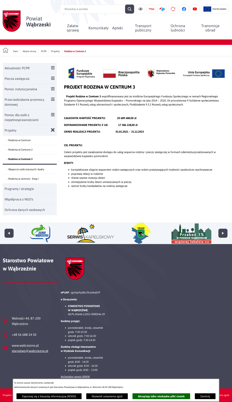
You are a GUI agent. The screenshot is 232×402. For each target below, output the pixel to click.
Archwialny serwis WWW (75, 376)
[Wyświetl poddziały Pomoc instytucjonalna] (53, 89)
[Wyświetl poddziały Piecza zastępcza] (53, 78)
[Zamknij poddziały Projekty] (53, 130)
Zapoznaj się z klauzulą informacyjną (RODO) (49, 396)
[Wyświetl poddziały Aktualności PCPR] (53, 68)
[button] (146, 80)
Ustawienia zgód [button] (219, 395)
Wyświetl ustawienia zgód (107, 396)
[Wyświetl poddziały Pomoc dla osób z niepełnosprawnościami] (53, 115)
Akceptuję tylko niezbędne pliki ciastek (161, 396)
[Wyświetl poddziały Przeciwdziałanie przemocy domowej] (53, 99)
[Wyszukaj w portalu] (97, 9)
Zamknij (205, 396)
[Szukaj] (129, 9)
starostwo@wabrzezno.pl (30, 351)
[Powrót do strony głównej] (10, 50)
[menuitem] (73, 28)
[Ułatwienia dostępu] (140, 9)
